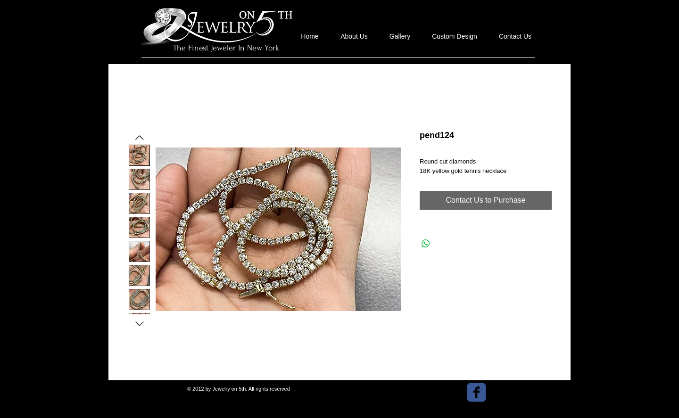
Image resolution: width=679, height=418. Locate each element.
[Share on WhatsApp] (425, 243)
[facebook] (476, 392)
